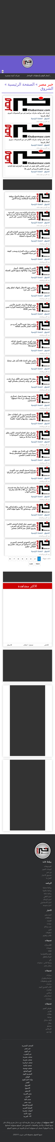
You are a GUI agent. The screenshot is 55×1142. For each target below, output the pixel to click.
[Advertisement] (27, 27)
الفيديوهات (47, 866)
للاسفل (9, 645)
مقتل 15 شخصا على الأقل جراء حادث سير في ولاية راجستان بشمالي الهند (21, 380)
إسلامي (48, 993)
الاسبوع (27, 1088)
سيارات (48, 975)
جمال (49, 1023)
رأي (50, 960)
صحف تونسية (27, 1068)
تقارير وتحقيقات (46, 981)
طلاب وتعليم (47, 935)
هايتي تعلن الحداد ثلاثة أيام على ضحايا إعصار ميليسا (21, 361)
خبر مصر (46, 84)
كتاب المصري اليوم (45, 987)
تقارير (49, 1011)
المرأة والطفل (47, 957)
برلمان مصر (47, 965)
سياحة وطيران (46, 978)
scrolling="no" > (27, 76)
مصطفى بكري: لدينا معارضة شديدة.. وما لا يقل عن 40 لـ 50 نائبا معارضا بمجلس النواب (21, 489)
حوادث (49, 923)
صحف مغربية (27, 1060)
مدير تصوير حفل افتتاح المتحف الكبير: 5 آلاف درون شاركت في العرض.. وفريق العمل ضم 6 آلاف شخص (21, 526)
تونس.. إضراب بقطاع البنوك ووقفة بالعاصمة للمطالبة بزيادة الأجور (22, 197)
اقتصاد (49, 921)
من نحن (48, 872)
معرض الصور (47, 1008)
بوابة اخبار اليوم (27, 1079)
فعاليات (48, 990)
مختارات (48, 999)
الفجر (27, 1082)
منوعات (48, 948)
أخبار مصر (48, 915)
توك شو (49, 1032)
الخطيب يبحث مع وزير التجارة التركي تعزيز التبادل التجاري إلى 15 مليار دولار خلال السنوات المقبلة (21, 233)
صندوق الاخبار (46, 875)
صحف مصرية (27, 1057)
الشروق (46, 118)
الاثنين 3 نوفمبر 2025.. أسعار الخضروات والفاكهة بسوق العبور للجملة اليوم (20, 270)
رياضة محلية (47, 887)
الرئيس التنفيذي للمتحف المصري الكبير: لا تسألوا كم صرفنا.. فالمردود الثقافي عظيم (22, 544)
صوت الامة (27, 1113)
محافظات (48, 918)
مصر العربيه (27, 1094)
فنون (49, 929)
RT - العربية (27, 1116)
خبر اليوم (27, 1051)
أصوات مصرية (27, 1110)
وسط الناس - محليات (44, 962)
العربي (27, 1096)
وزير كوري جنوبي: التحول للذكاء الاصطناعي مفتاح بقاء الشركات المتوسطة (23, 343)
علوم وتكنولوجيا (46, 954)
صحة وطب (47, 996)
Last (31, 564)
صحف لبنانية (27, 1065)
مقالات (49, 1014)
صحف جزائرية (28, 1062)
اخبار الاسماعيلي (45, 902)
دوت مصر (27, 1102)
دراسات (48, 984)
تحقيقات (48, 932)
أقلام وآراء (47, 945)
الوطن (27, 1077)
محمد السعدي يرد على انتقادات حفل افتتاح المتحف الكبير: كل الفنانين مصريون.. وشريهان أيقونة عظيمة (22, 416)
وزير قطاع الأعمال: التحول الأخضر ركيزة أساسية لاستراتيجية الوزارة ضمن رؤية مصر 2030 (21, 307)
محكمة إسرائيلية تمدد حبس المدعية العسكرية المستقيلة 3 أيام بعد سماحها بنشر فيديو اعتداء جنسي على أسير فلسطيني (21, 215)
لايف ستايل (47, 1020)
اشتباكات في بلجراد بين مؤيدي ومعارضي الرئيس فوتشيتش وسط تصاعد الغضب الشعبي (22, 453)
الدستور (27, 1091)
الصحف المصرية (27, 1045)
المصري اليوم (27, 1074)
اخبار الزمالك (47, 899)
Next (38, 564)
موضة (49, 1017)
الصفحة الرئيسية (37, 118)
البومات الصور (46, 869)
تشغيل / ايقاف (28, 645)
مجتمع (49, 1026)
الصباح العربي (27, 1108)
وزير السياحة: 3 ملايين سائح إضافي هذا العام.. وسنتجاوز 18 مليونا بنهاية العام (21, 507)
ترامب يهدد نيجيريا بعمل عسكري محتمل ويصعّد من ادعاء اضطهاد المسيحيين (23, 398)
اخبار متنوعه (47, 905)
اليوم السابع (27, 1071)
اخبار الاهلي (47, 896)
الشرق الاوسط (27, 1105)
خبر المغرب (28, 1054)
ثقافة (49, 951)
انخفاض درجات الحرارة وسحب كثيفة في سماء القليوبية (21, 252)
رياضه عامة (47, 893)
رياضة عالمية (47, 890)
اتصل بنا (48, 878)
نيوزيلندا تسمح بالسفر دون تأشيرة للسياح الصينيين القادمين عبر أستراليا (21, 471)
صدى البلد (27, 1099)
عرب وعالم (47, 926)
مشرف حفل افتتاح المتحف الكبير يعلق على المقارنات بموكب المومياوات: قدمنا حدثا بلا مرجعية (21, 434)
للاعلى (46, 645)
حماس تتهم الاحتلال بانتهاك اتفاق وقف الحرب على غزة (21, 288)
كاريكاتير (48, 1029)
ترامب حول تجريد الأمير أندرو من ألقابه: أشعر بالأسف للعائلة (23, 325)
